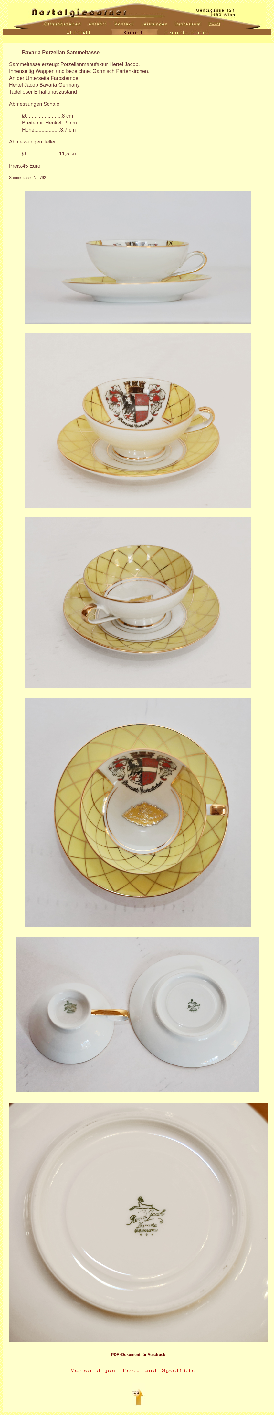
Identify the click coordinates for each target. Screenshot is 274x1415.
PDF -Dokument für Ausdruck (138, 1354)
